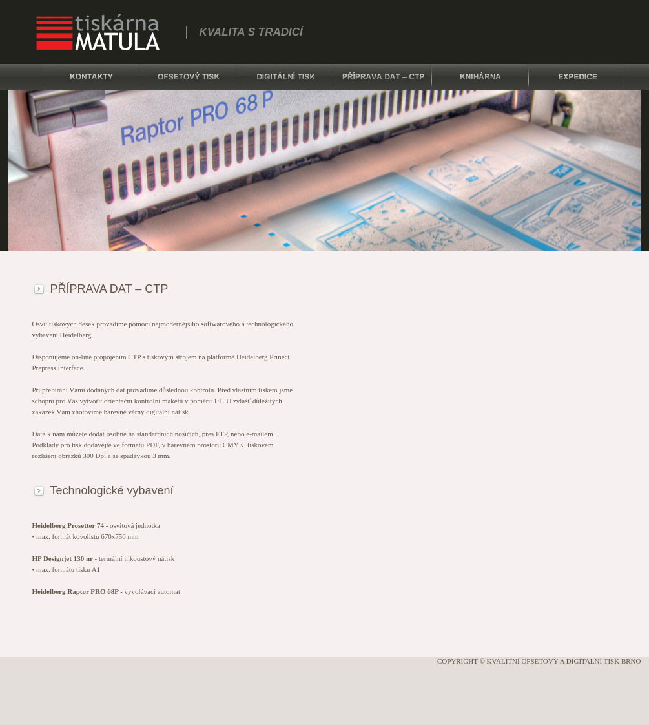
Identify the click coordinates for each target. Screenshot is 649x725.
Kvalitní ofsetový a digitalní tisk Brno (564, 661)
